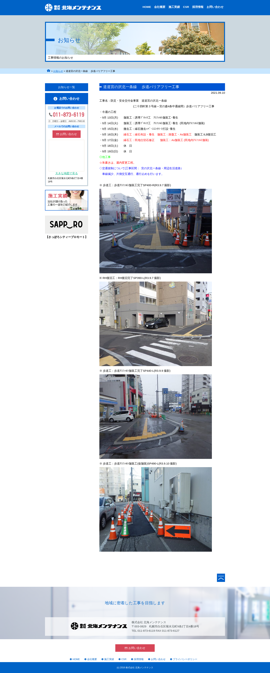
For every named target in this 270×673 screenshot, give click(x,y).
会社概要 (159, 6)
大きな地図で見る (66, 173)
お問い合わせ (215, 6)
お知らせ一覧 (66, 87)
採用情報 (197, 6)
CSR (186, 6)
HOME (146, 6)
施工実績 (174, 6)
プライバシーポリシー (185, 659)
